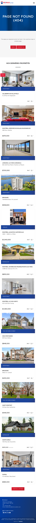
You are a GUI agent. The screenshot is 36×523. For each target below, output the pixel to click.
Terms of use (22, 519)
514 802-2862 (8, 505)
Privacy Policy (16, 519)
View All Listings (18, 488)
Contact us (21, 47)
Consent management (30, 519)
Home (13, 47)
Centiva (20, 521)
